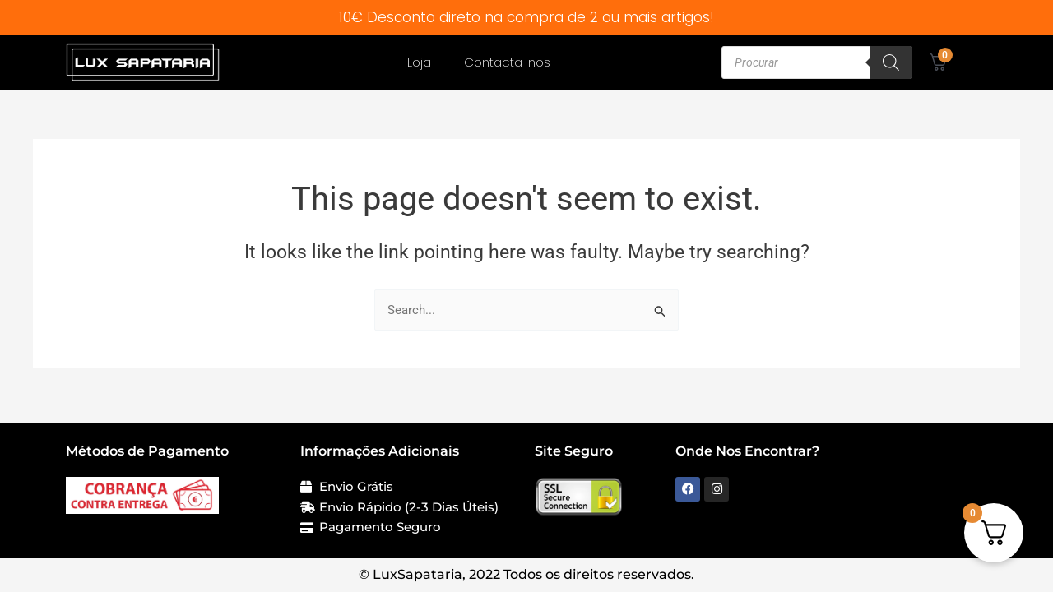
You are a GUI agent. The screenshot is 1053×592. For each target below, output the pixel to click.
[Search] (891, 62)
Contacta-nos (507, 62)
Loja (419, 62)
